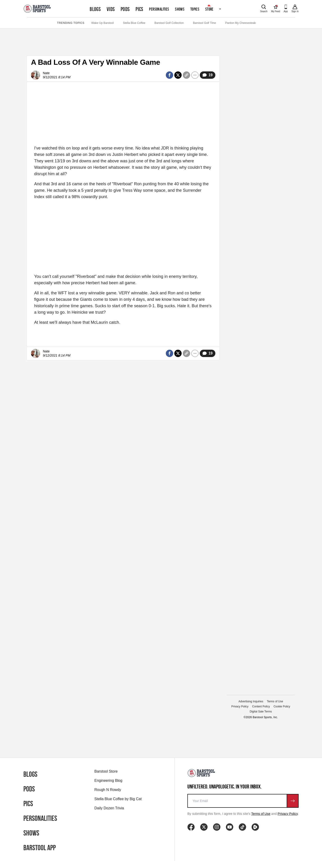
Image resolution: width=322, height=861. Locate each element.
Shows (179, 9)
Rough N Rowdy (107, 790)
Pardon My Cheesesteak (240, 23)
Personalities (159, 9)
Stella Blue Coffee (134, 23)
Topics (194, 9)
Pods (125, 9)
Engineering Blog (108, 780)
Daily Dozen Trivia (109, 808)
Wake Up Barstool (102, 23)
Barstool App (39, 848)
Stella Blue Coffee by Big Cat (118, 799)
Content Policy (261, 706)
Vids (111, 9)
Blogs (95, 9)
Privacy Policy (240, 706)
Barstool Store (106, 771)
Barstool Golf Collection (169, 23)
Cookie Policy (282, 706)
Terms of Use (275, 701)
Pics (139, 9)
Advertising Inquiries (251, 701)
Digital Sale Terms (261, 711)
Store (209, 9)
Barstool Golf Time (204, 23)
